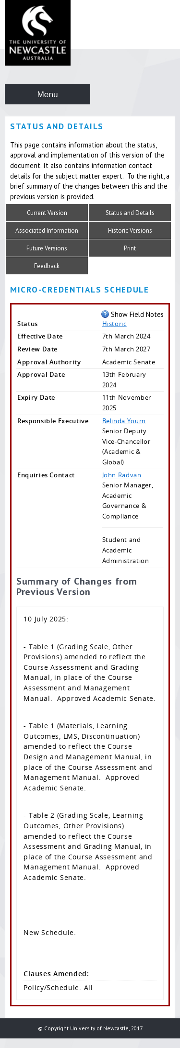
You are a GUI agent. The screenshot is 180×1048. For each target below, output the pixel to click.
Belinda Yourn (124, 421)
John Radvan (122, 475)
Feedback (47, 266)
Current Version (47, 213)
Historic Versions (130, 230)
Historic (114, 323)
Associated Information (46, 230)
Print (130, 248)
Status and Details (130, 213)
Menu (47, 94)
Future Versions (46, 248)
